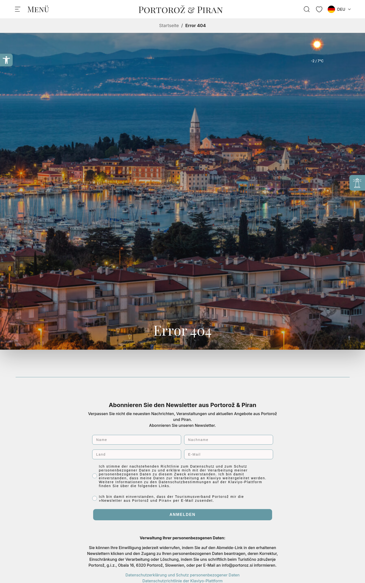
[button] (6, 60)
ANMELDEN (182, 514)
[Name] (136, 440)
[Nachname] (228, 440)
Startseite (169, 25)
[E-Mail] (228, 454)
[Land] (136, 454)
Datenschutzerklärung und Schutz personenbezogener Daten (182, 575)
